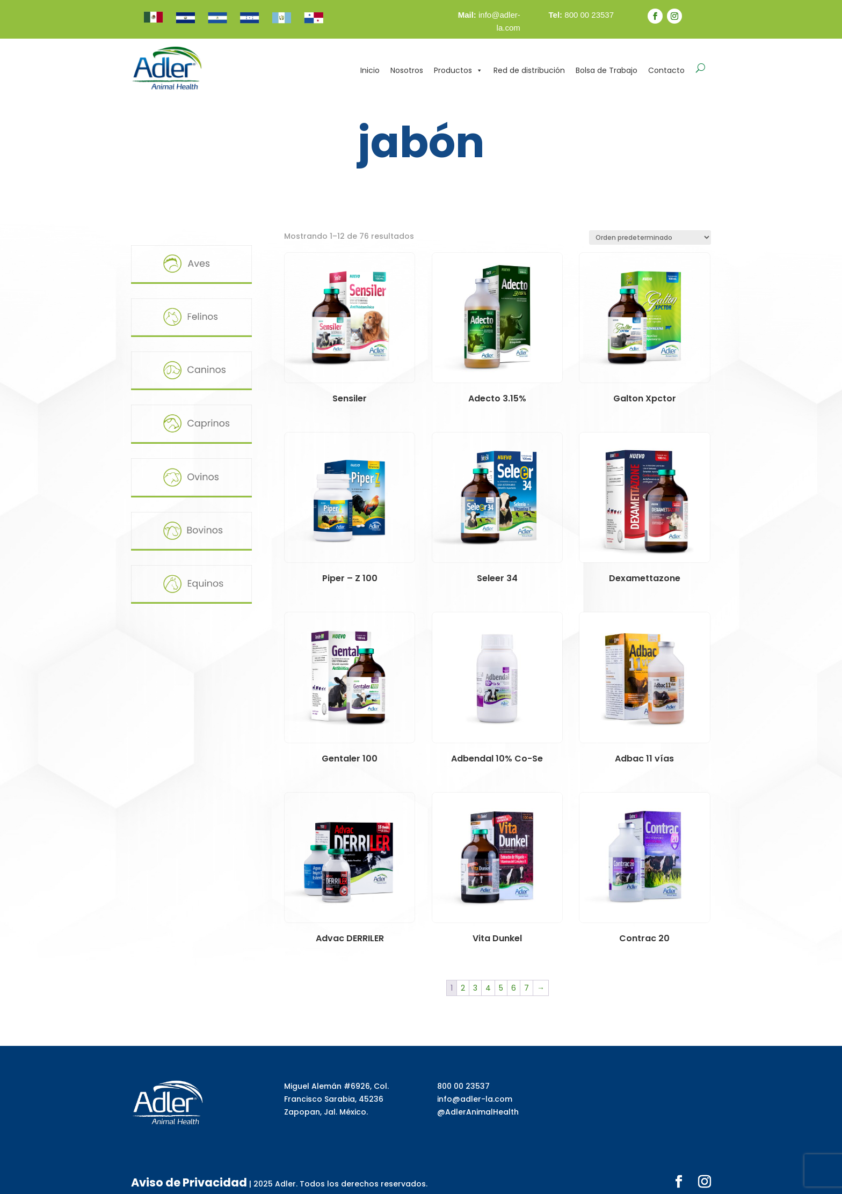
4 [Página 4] (488, 988)
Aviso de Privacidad (171, 1179)
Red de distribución (529, 70)
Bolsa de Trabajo (606, 70)
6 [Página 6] (513, 988)
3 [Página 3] (475, 988)
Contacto (666, 70)
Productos (458, 70)
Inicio (370, 70)
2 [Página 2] (463, 988)
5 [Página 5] (501, 988)
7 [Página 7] (526, 988)
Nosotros (406, 70)
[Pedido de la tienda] (650, 237)
